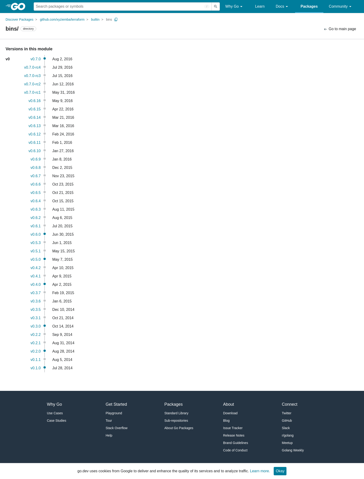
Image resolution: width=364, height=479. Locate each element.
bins (109, 19)
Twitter (286, 413)
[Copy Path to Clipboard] (116, 19)
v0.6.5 (36, 193)
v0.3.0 (36, 326)
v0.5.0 (36, 259)
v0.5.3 (36, 243)
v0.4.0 (36, 284)
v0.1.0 (36, 368)
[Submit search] (215, 6)
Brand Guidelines (235, 443)
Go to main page (339, 29)
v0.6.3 (36, 209)
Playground (114, 413)
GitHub (287, 420)
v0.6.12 (35, 134)
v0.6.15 (35, 109)
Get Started (116, 404)
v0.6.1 (36, 226)
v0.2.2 (36, 335)
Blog (226, 420)
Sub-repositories (176, 420)
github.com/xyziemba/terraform (62, 19)
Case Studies (56, 420)
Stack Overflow (116, 428)
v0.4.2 (36, 268)
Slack (286, 428)
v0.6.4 (36, 201)
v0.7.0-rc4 (32, 67)
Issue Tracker (233, 428)
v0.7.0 (36, 59)
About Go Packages (178, 428)
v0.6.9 (36, 159)
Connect (289, 404)
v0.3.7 (36, 293)
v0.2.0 (36, 351)
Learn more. (260, 471)
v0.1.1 (36, 360)
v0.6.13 (35, 126)
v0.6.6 (36, 184)
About (228, 404)
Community (341, 6)
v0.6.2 (36, 218)
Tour (109, 420)
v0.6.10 (35, 151)
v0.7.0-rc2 (32, 84)
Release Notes (233, 435)
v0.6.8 (36, 168)
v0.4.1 (36, 276)
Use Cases (55, 413)
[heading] (20, 6)
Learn (260, 6)
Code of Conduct (235, 450)
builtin (95, 19)
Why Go (234, 6)
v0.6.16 (35, 101)
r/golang (288, 435)
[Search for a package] (123, 6)
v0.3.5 (36, 310)
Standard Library (176, 413)
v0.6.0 (36, 234)
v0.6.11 (35, 143)
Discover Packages (19, 19)
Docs (282, 6)
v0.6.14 (35, 117)
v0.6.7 (36, 176)
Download (230, 413)
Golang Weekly (293, 450)
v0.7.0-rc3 (32, 76)
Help (109, 435)
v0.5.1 (36, 251)
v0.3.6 (36, 301)
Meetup (287, 443)
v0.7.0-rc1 (32, 92)
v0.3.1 (36, 318)
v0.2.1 (36, 343)
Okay (280, 471)
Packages (309, 6)
